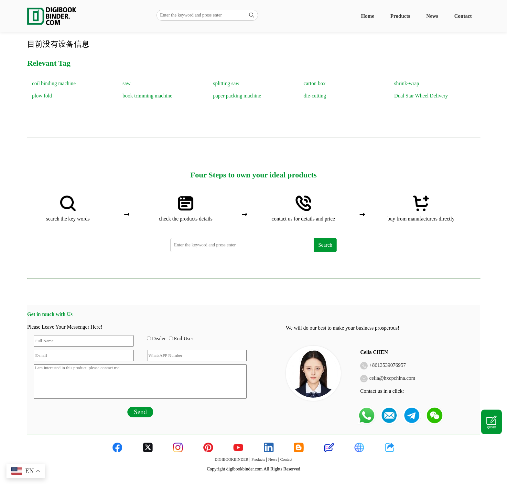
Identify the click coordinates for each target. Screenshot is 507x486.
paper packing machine (237, 95)
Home (367, 16)
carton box (315, 83)
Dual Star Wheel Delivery (421, 95)
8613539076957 (389, 365)
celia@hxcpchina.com (392, 378)
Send (140, 411)
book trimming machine (147, 95)
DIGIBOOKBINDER (231, 459)
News (432, 16)
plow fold (42, 95)
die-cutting (315, 95)
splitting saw (226, 83)
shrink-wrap (406, 83)
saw (127, 83)
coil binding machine (54, 83)
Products (400, 16)
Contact (463, 16)
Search (325, 245)
